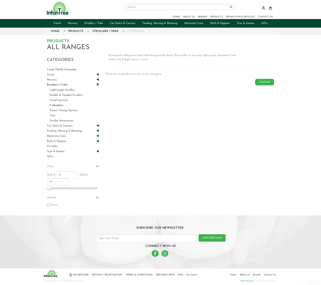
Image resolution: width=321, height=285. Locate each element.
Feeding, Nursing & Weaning (159, 23)
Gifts (264, 23)
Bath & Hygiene (220, 23)
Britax (54, 205)
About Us (245, 275)
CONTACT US (265, 17)
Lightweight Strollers (63, 90)
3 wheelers (136, 31)
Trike (52, 115)
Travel (57, 23)
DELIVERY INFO (165, 275)
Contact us (270, 275)
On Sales (52, 146)
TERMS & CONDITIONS (139, 275)
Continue (264, 81)
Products (75, 31)
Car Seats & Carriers (123, 23)
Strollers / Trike (93, 23)
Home (233, 275)
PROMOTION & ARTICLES (240, 17)
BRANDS (202, 17)
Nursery (72, 23)
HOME (176, 17)
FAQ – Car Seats (187, 275)
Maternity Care (193, 23)
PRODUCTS (216, 17)
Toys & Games (245, 23)
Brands (257, 275)
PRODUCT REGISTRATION (107, 275)
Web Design (246, 281)
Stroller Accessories (61, 120)
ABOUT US (189, 17)
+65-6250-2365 (79, 275)
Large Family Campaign (62, 69)
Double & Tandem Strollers (66, 95)
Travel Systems (59, 100)
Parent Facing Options (64, 110)
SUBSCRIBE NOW (212, 238)
